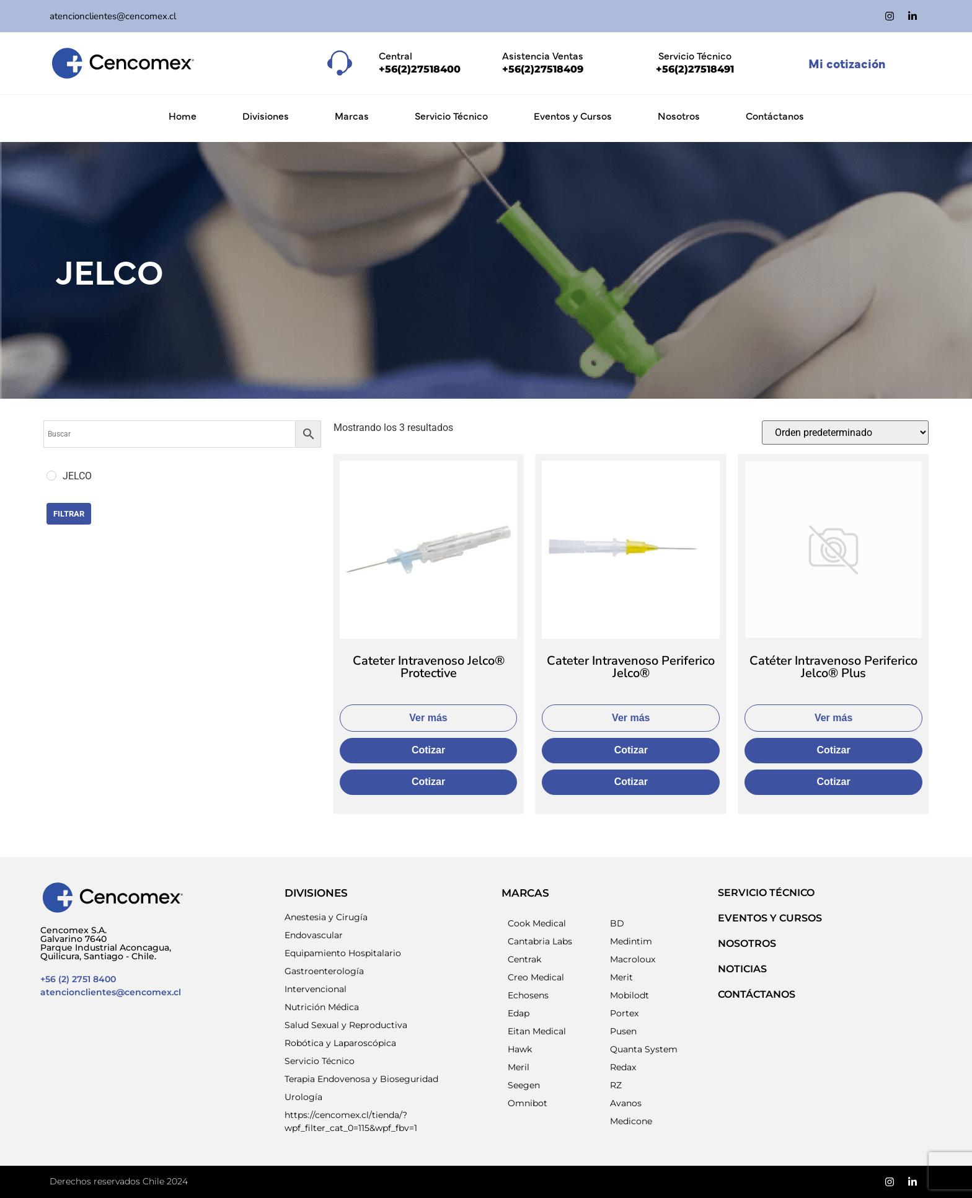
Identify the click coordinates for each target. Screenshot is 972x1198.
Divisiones (265, 115)
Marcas (352, 115)
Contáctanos (775, 115)
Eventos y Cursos (573, 115)
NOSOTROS (747, 943)
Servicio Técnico (451, 115)
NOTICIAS (742, 969)
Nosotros (679, 115)
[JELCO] (51, 476)
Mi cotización (846, 63)
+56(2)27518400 (420, 69)
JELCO (110, 270)
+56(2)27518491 (695, 69)
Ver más (428, 717)
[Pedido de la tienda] (845, 432)
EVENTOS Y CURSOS (770, 918)
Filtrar (68, 513)
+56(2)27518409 (542, 69)
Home (183, 115)
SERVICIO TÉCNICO (766, 893)
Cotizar (428, 750)
